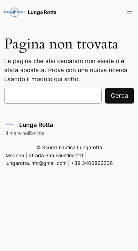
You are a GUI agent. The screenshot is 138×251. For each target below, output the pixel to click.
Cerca (119, 95)
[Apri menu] (129, 12)
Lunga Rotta (42, 12)
